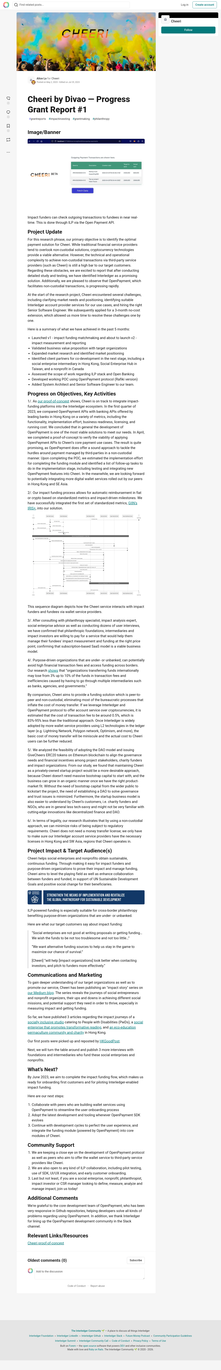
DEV (122, 1345)
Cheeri (55, 78)
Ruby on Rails (96, 1349)
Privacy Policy (140, 1340)
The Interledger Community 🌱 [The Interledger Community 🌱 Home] (87, 1330)
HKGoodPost (109, 1041)
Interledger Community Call (93, 1340)
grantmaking (81, 119)
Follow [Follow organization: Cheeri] (188, 30)
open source (89, 1345)
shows (53, 670)
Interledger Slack (113, 1335)
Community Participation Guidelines (172, 1335)
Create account (204, 4)
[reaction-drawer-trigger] (8, 100)
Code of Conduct (77, 1286)
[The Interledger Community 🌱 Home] (6, 4)
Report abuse (97, 1286)
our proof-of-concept (53, 401)
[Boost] (8, 139)
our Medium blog (41, 993)
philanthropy (101, 119)
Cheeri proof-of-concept (46, 1243)
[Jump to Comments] (8, 113)
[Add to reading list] (8, 127)
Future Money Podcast (138, 1335)
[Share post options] (8, 152)
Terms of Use (159, 1340)
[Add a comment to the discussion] (90, 1273)
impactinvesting (59, 119)
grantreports (37, 119)
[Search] (16, 5)
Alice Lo (42, 78)
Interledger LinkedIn (67, 1335)
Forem (72, 1345)
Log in (184, 4)
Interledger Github (91, 1335)
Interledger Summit (65, 1340)
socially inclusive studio (46, 1022)
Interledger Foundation (41, 1335)
